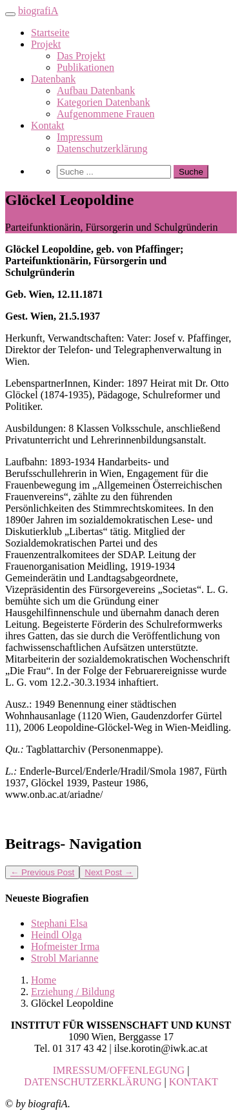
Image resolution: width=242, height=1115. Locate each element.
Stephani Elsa (59, 923)
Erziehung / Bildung (73, 991)
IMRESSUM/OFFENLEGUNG (119, 1070)
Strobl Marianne (64, 958)
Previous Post (42, 872)
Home (43, 979)
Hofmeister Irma (65, 946)
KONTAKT (193, 1081)
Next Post (109, 872)
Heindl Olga (56, 934)
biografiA (38, 10)
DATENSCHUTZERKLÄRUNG (92, 1081)
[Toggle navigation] (10, 14)
